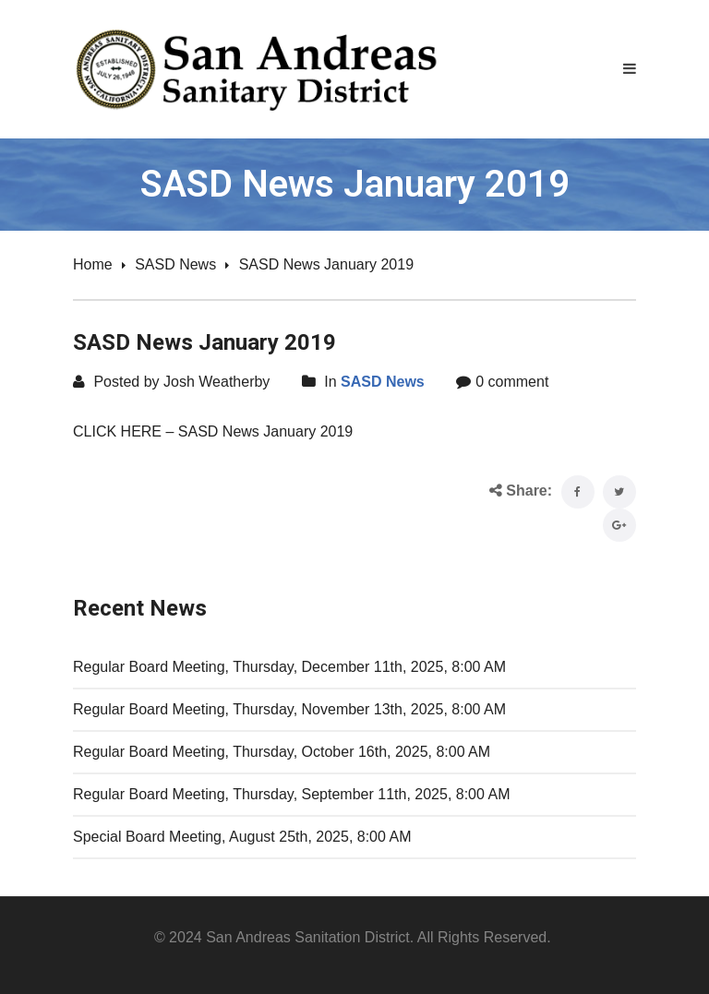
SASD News (175, 264)
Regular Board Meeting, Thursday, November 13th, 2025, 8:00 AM (289, 709)
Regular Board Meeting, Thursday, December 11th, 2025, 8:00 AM (289, 667)
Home (93, 264)
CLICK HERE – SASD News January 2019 (213, 431)
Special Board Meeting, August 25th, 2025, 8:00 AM (242, 836)
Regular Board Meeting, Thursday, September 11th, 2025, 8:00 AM (291, 794)
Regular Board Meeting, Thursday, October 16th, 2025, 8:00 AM (281, 752)
